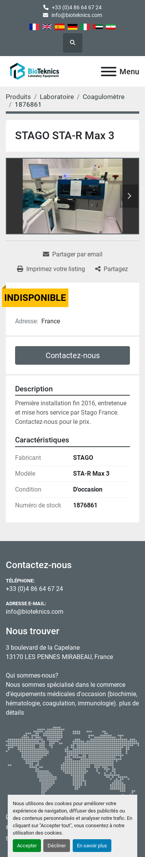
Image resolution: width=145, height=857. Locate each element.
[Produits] (18, 97)
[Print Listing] (51, 269)
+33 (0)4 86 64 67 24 (77, 7)
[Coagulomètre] (104, 97)
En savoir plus (92, 845)
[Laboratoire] (57, 97)
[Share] (111, 269)
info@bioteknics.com (76, 15)
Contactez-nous (73, 355)
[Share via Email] (72, 254)
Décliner (57, 845)
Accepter (27, 845)
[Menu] (108, 71)
